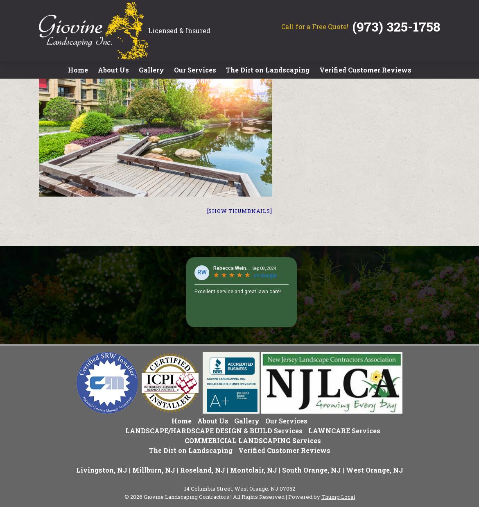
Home (78, 70)
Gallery (151, 70)
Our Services (195, 70)
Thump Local (338, 496)
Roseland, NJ (202, 470)
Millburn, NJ (153, 470)
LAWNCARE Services (344, 430)
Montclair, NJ (253, 470)
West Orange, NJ (374, 470)
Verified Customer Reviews (365, 70)
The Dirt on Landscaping (268, 70)
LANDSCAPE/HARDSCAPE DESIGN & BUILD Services (214, 430)
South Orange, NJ (311, 470)
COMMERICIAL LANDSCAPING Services (253, 440)
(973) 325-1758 (396, 26)
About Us (113, 70)
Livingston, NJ (101, 470)
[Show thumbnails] (239, 211)
